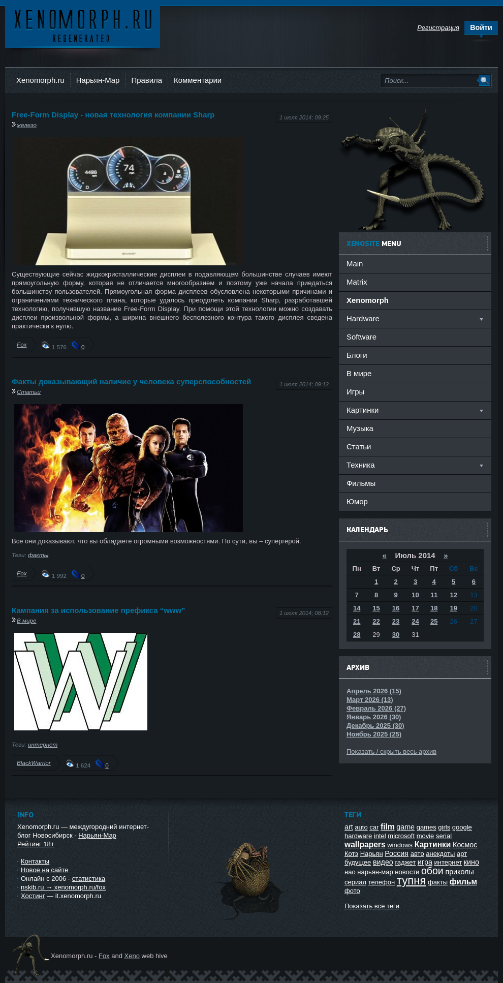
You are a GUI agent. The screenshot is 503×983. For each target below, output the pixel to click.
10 (415, 595)
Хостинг (33, 896)
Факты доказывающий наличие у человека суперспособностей (131, 381)
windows (400, 845)
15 (376, 608)
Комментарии (198, 80)
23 (395, 621)
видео (383, 862)
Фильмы (361, 483)
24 (415, 621)
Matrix (357, 282)
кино (471, 862)
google (462, 827)
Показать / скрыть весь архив (391, 751)
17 (415, 608)
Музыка (360, 428)
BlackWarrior (34, 762)
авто (417, 853)
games (426, 827)
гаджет (405, 862)
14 (356, 608)
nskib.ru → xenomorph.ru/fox (63, 887)
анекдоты (440, 853)
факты (38, 554)
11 (433, 595)
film (388, 826)
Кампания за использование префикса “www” (98, 610)
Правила (146, 80)
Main (355, 263)
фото (352, 891)
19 (453, 608)
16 (395, 608)
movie (425, 836)
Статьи (29, 391)
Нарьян (371, 853)
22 (376, 621)
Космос (465, 845)
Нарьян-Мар (98, 80)
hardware (358, 836)
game (405, 827)
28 (356, 634)
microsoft (401, 836)
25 (433, 621)
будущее (357, 862)
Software (361, 336)
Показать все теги (371, 906)
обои (432, 870)
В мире (27, 620)
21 (356, 621)
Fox (21, 344)
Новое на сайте (45, 870)
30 (395, 634)
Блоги (357, 355)
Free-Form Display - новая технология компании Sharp (113, 114)
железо (27, 124)
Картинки (433, 844)
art (348, 827)
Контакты (35, 861)
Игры (355, 391)
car (374, 827)
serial (444, 836)
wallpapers (365, 844)
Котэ (351, 853)
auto (361, 827)
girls (444, 827)
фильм (463, 881)
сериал (355, 882)
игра (425, 862)
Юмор (357, 501)
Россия (396, 853)
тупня (411, 880)
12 (453, 595)
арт (462, 853)
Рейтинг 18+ (35, 844)
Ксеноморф (82, 25)
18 (433, 608)
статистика (88, 878)
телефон (381, 882)
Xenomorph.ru (40, 80)
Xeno (132, 956)
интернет (42, 744)
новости (407, 872)
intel (380, 836)
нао (350, 872)
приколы (459, 872)
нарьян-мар (375, 872)
